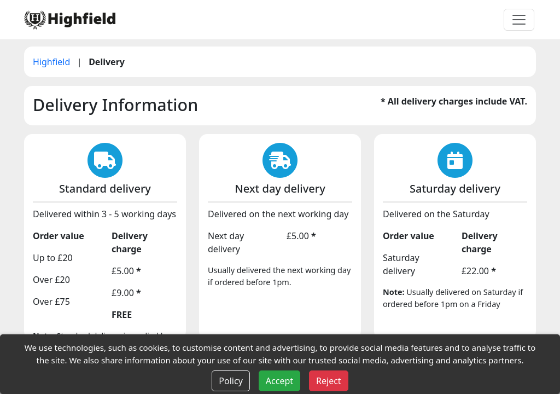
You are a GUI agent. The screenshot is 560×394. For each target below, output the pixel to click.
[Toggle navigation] (519, 20)
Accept (279, 381)
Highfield (53, 62)
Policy (230, 381)
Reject (328, 381)
